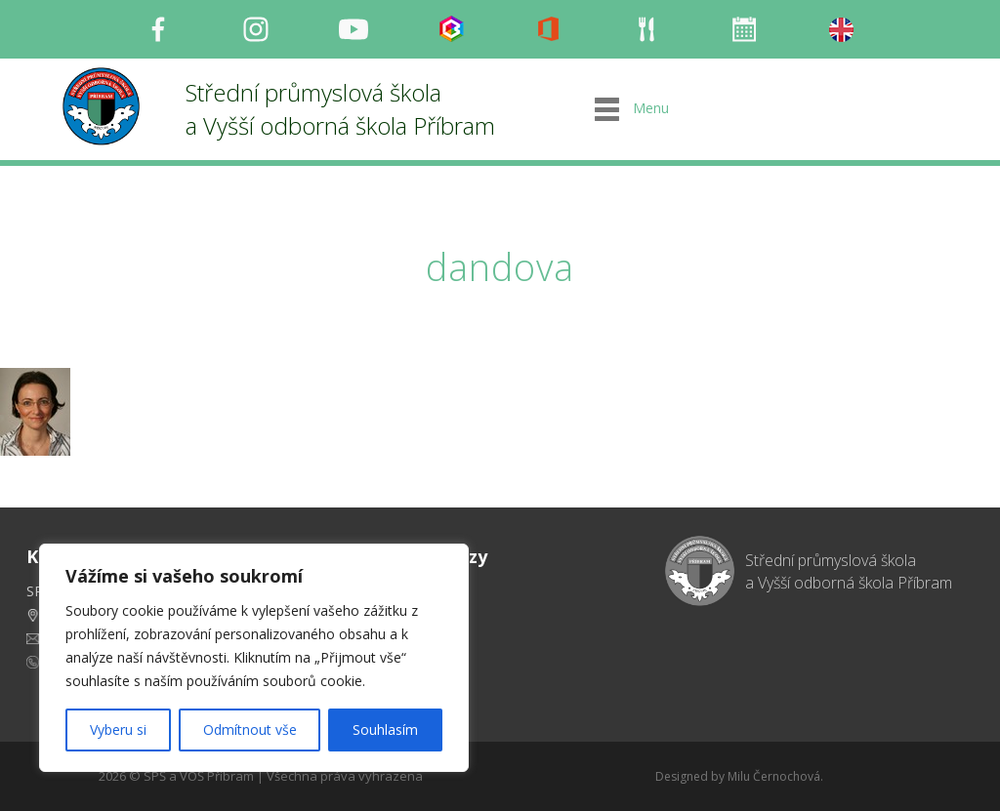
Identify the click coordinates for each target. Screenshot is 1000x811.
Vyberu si (118, 729)
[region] (254, 658)
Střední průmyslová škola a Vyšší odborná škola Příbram (340, 109)
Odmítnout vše (250, 729)
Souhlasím (385, 729)
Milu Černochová (774, 776)
